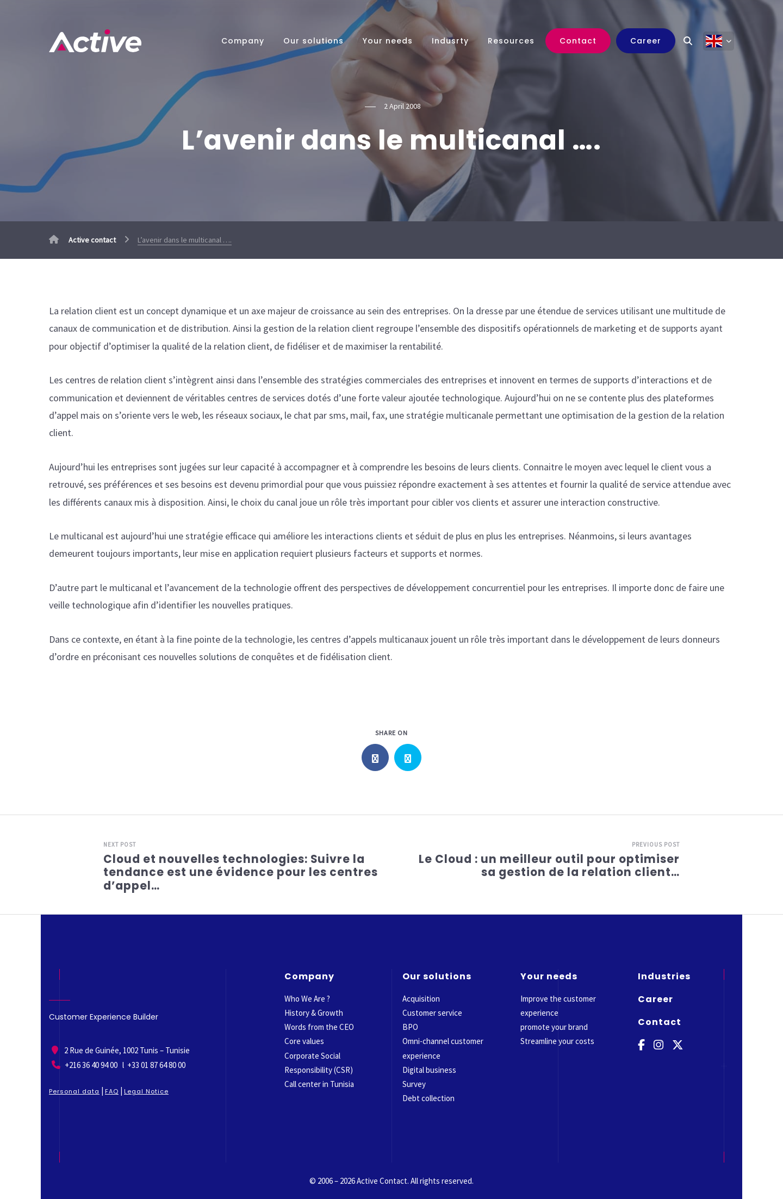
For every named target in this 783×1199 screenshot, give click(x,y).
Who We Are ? (307, 998)
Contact (578, 40)
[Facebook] (641, 1045)
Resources (511, 40)
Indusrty (450, 40)
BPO (410, 1027)
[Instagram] (659, 1045)
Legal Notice (146, 1091)
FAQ (112, 1091)
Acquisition (421, 998)
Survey (414, 1084)
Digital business (429, 1070)
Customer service (432, 1013)
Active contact (82, 240)
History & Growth (313, 1013)
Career (645, 40)
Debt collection (428, 1098)
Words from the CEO (319, 1027)
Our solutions (313, 40)
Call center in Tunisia (319, 1084)
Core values (304, 1041)
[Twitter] (679, 1045)
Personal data (74, 1091)
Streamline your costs (557, 1041)
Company (242, 40)
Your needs (388, 40)
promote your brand (554, 1027)
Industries (664, 976)
